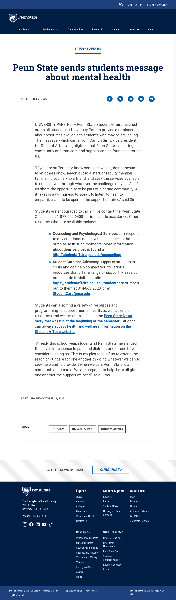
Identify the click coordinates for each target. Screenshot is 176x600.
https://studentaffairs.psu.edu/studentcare (88, 283)
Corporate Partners (139, 521)
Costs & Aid (73, 29)
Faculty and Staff (84, 567)
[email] (141, 99)
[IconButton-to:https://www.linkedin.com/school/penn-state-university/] (37, 524)
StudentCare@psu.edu (71, 294)
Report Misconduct (112, 564)
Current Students (84, 542)
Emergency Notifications (109, 544)
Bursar (106, 501)
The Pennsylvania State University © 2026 (147, 592)
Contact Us (81, 521)
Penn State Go (110, 551)
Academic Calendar (139, 511)
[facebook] (110, 99)
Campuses (81, 511)
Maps (132, 496)
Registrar (107, 496)
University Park (82, 429)
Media (79, 576)
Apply (139, 4)
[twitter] (120, 99)
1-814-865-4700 (39, 516)
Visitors (80, 562)
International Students (87, 547)
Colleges (80, 506)
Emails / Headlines (112, 537)
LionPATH (135, 516)
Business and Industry (87, 552)
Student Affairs (88, 48)
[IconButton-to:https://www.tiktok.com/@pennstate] (50, 524)
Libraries (134, 506)
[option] (34, 516)
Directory (134, 501)
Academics (24, 29)
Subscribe (109, 470)
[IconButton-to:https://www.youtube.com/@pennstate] (44, 524)
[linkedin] (131, 99)
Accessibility (92, 590)
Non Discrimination (73, 590)
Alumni (79, 572)
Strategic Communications (111, 558)
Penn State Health (85, 516)
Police (106, 569)
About (151, 29)
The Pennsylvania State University (24, 590)
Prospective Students (87, 537)
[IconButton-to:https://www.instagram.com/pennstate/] (25, 524)
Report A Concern (156, 4)
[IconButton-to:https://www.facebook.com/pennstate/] (31, 524)
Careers (80, 501)
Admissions (49, 29)
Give (129, 4)
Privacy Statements (52, 590)
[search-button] (121, 4)
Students (58, 429)
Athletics (116, 29)
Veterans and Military (86, 557)
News (133, 29)
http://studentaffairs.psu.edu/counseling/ (87, 255)
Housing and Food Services (112, 513)
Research (97, 29)
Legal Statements (17, 595)
